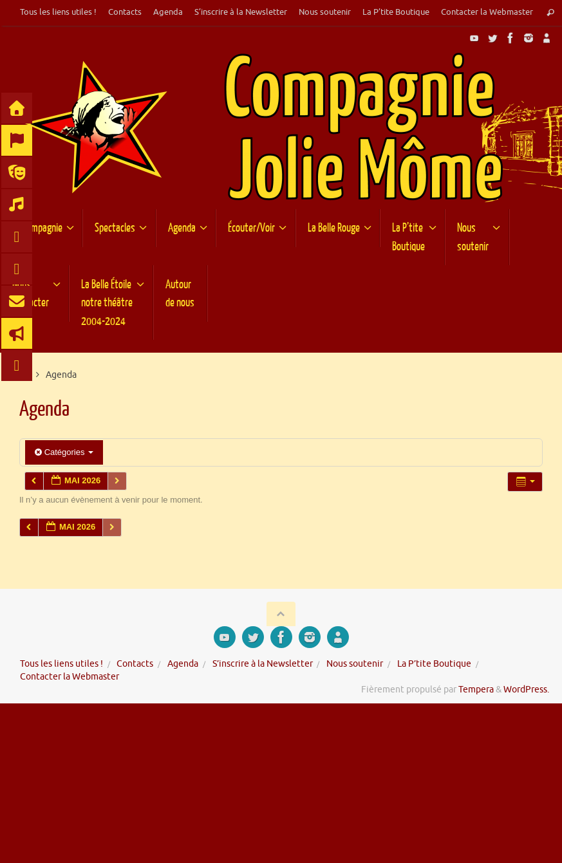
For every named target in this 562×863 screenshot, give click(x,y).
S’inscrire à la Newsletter (240, 12)
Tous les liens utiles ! (58, 12)
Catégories (64, 452)
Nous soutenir (325, 12)
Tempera (476, 689)
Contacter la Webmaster (487, 12)
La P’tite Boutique (395, 12)
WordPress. (526, 689)
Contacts (125, 12)
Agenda (168, 12)
